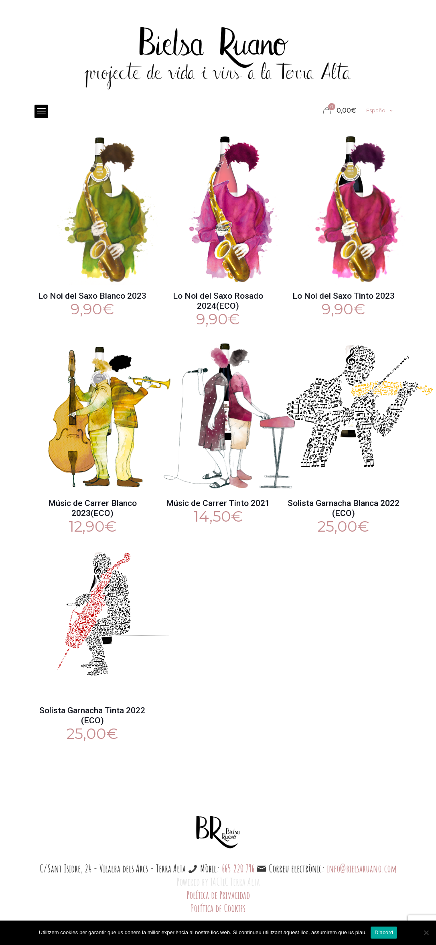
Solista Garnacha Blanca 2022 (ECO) (343, 508)
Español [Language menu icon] (380, 110)
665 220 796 (238, 868)
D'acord (384, 932)
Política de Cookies (218, 908)
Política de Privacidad (218, 894)
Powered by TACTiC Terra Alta (218, 881)
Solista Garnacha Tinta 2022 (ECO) (92, 715)
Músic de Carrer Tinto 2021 (218, 503)
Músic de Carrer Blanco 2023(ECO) (92, 508)
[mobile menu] (41, 111)
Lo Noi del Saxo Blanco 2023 (92, 296)
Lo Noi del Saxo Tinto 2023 (343, 296)
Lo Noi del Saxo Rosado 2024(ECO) (218, 301)
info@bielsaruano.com (362, 868)
